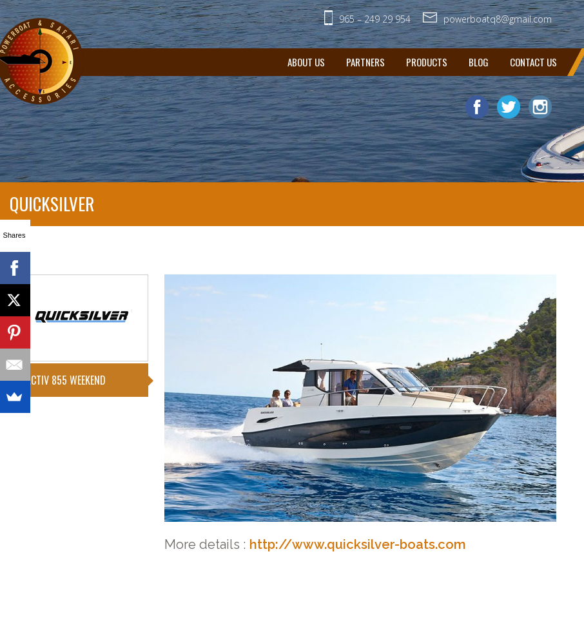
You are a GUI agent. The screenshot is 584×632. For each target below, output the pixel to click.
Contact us (533, 62)
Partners (365, 62)
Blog (479, 62)
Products (426, 62)
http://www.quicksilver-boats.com (357, 544)
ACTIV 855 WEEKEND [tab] (66, 380)
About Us (306, 62)
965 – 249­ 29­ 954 (375, 19)
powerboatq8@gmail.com (497, 19)
